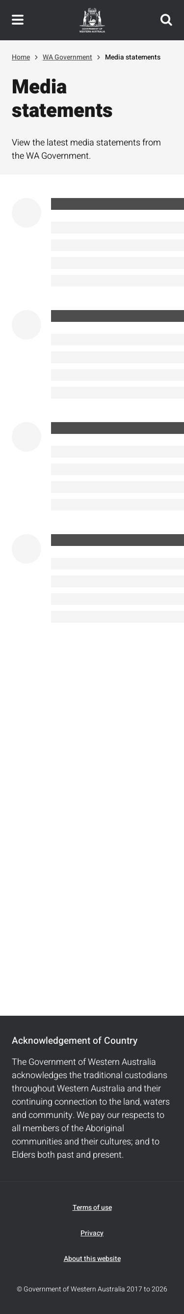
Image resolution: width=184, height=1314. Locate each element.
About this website (92, 1259)
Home (21, 57)
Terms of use (92, 1207)
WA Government (67, 57)
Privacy (92, 1233)
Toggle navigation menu (18, 20)
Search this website (166, 20)
